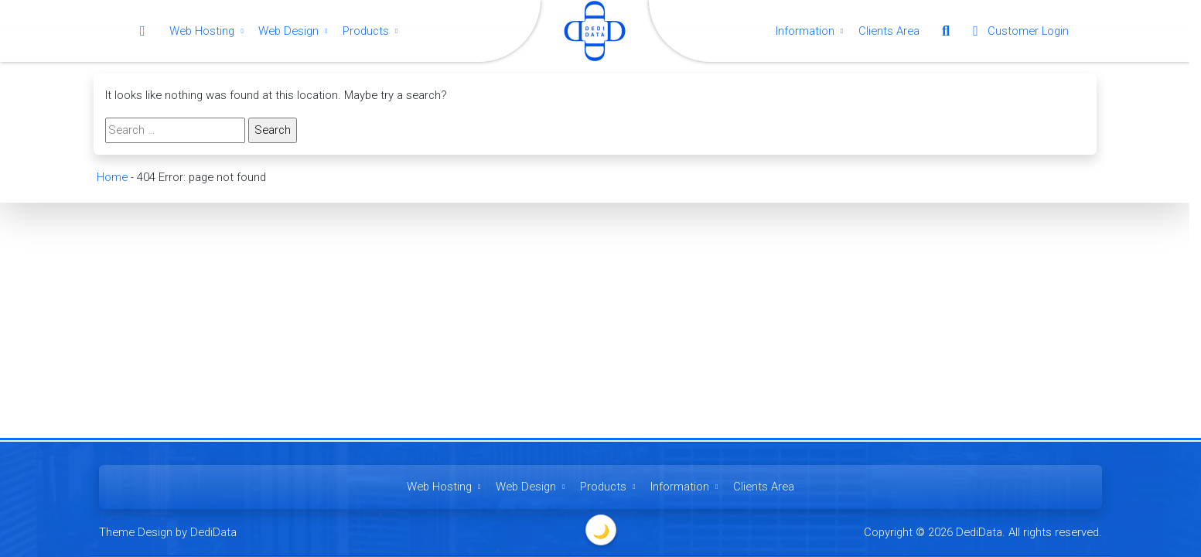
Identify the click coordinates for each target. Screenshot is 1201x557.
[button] (945, 31)
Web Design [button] (294, 31)
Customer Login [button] (1018, 31)
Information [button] (811, 31)
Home (111, 177)
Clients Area (889, 31)
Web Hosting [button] (208, 31)
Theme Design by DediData (168, 532)
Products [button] (372, 31)
